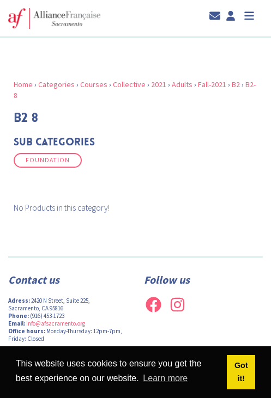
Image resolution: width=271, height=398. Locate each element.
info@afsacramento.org (55, 323)
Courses (93, 84)
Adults (182, 84)
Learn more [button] (165, 378)
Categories (56, 84)
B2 (236, 84)
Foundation (48, 160)
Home (23, 84)
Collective (129, 84)
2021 (158, 84)
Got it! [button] (241, 372)
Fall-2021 (212, 84)
